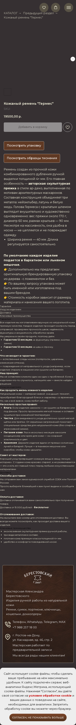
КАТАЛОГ (11, 13)
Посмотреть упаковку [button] (24, 145)
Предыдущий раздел (38, 13)
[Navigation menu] (69, 7)
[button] (44, 7)
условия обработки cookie (50, 695)
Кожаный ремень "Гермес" (23, 17)
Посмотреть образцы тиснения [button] (32, 158)
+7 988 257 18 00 (25, 627)
